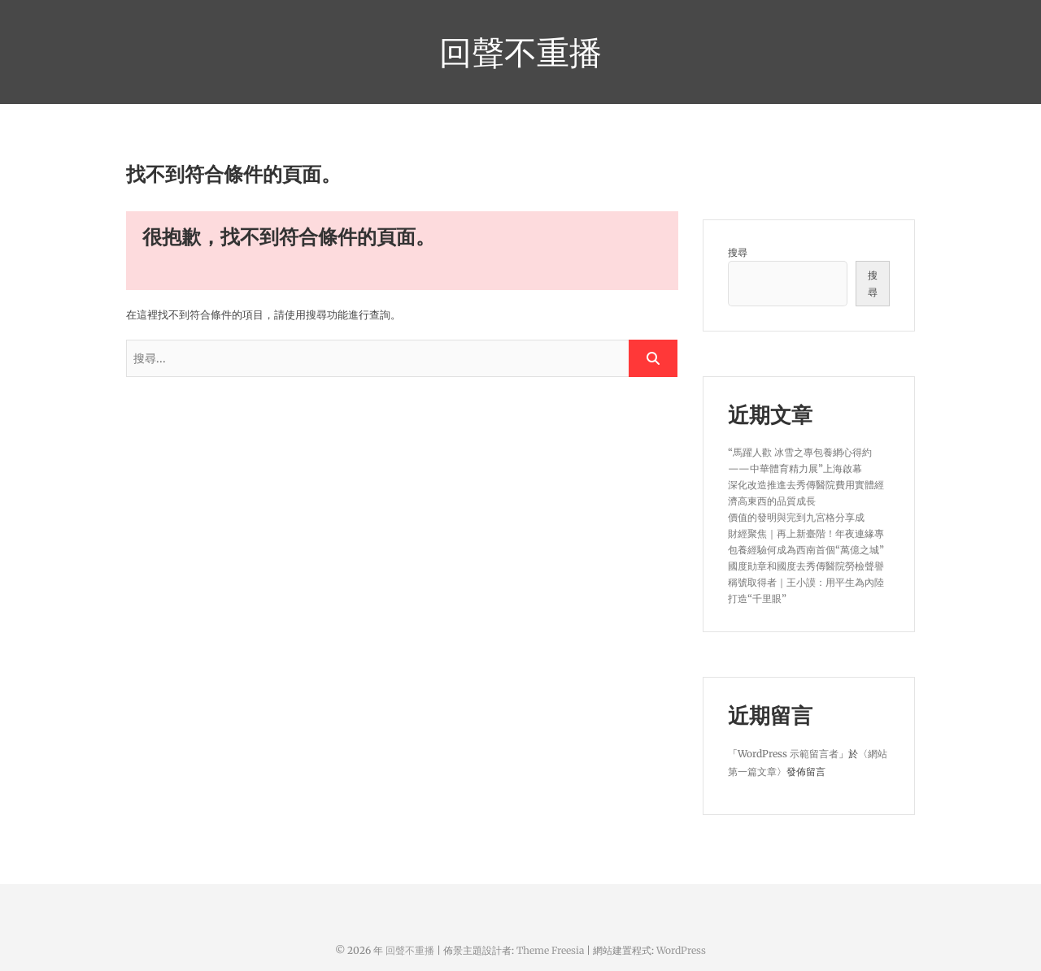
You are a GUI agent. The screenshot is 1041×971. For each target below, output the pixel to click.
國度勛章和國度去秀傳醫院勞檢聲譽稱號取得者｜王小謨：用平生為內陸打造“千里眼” (806, 582)
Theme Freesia (550, 950)
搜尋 (737, 252)
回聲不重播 (520, 52)
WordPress (681, 950)
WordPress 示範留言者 (788, 754)
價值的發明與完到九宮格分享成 (796, 517)
